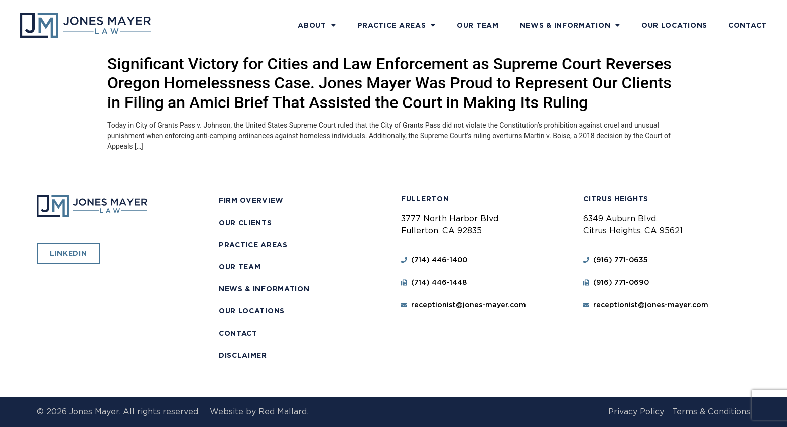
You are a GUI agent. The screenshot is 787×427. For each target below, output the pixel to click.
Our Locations (674, 25)
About (317, 25)
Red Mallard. (283, 411)
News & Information (570, 25)
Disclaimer (243, 355)
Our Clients (245, 223)
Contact (747, 25)
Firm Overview (251, 200)
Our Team (478, 25)
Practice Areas (396, 25)
